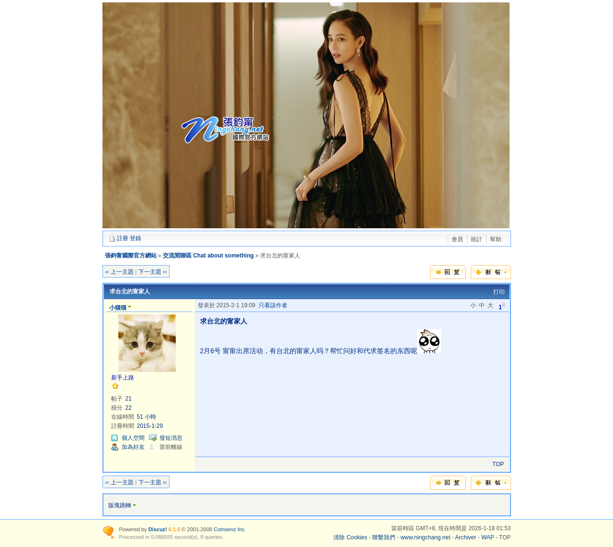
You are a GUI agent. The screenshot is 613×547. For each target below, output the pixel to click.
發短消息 (170, 438)
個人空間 (133, 438)
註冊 (122, 238)
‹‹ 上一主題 (119, 271)
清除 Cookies (350, 537)
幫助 (495, 239)
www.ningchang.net (425, 537)
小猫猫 (117, 307)
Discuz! (157, 529)
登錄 (135, 238)
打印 (499, 292)
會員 (457, 239)
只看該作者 (273, 305)
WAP (487, 537)
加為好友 (133, 447)
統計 (476, 239)
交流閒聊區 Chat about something (208, 255)
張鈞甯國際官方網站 (131, 255)
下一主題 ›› (152, 271)
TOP (498, 464)
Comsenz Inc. (230, 529)
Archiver (465, 537)
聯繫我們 (383, 537)
